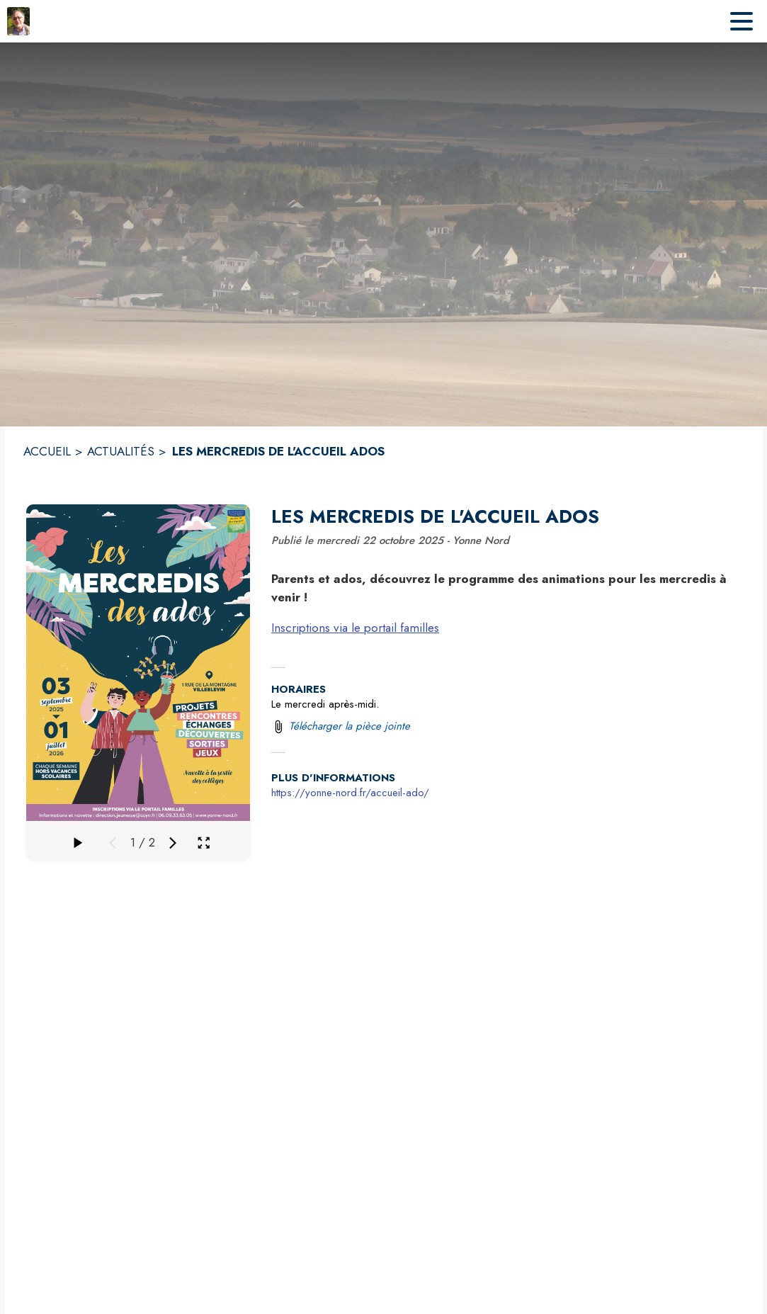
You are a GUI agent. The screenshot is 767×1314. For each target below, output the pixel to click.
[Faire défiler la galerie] (77, 843)
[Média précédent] (112, 843)
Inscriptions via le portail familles (355, 627)
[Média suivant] (173, 843)
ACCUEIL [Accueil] (47, 451)
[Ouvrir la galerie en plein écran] (204, 842)
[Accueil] (18, 21)
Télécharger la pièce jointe (349, 726)
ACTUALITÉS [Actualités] (120, 451)
